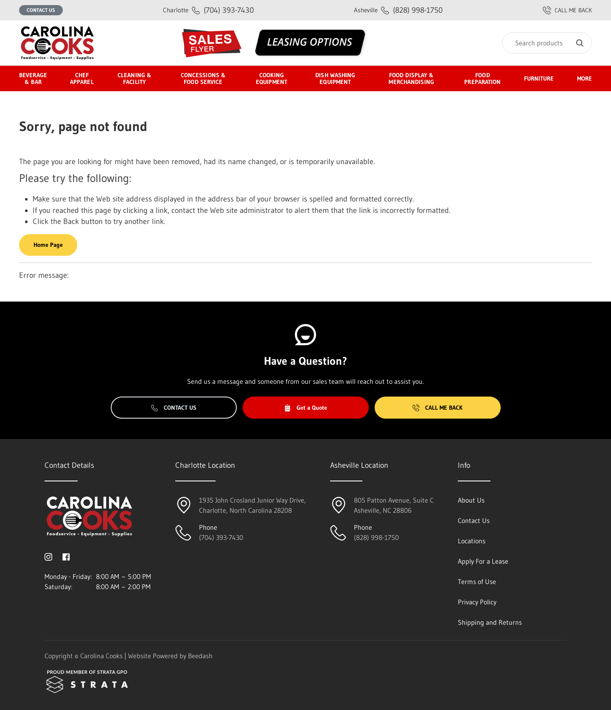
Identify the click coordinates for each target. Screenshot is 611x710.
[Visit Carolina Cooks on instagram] (48, 556)
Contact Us (41, 10)
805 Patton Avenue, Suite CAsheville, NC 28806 (394, 505)
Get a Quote (305, 407)
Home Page (48, 245)
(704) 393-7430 (208, 10)
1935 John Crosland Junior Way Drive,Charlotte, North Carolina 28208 (252, 505)
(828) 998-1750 (398, 10)
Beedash (200, 655)
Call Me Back (437, 407)
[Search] (547, 42)
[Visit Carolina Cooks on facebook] (66, 556)
